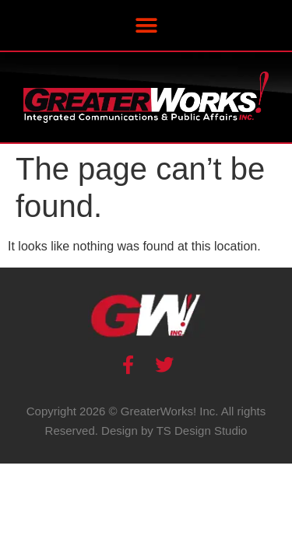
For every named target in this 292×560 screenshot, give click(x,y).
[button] (146, 25)
